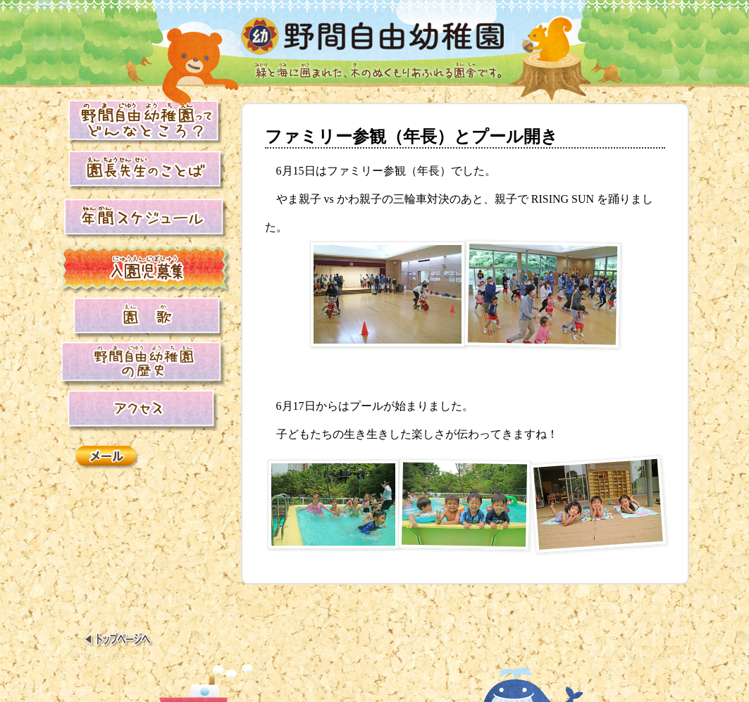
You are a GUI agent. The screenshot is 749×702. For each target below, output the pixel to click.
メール (108, 458)
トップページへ (119, 641)
